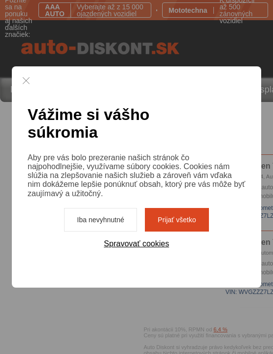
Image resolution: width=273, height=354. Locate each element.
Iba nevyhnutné (100, 220)
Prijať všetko (177, 220)
